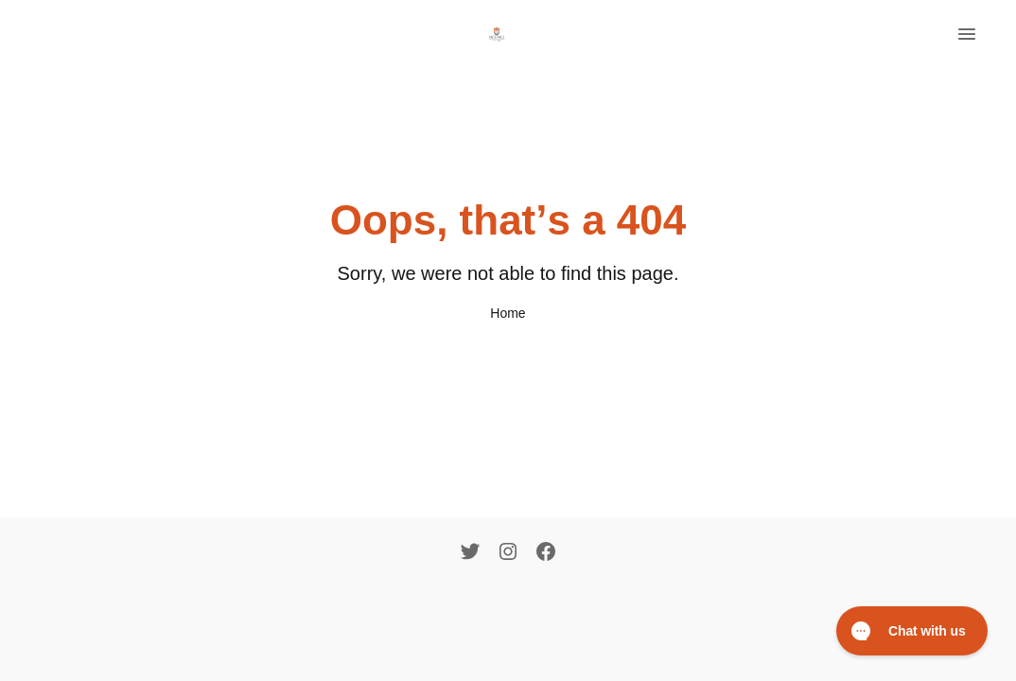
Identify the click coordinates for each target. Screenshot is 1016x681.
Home (507, 313)
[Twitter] (470, 553)
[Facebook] (545, 553)
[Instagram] (508, 553)
